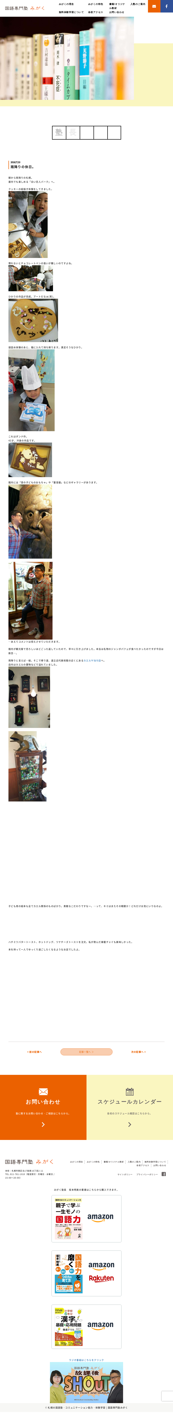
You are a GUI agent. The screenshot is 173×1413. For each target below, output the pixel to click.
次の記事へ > (138, 1052)
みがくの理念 (66, 4)
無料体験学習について (71, 12)
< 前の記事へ (34, 1052)
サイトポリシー (125, 1175)
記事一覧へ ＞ (86, 1052)
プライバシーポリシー (147, 1175)
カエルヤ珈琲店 (92, 660)
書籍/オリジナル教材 (114, 1163)
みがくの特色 (95, 4)
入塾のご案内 (137, 4)
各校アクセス (95, 12)
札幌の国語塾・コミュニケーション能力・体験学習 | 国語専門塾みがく (88, 1408)
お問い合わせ (116, 12)
